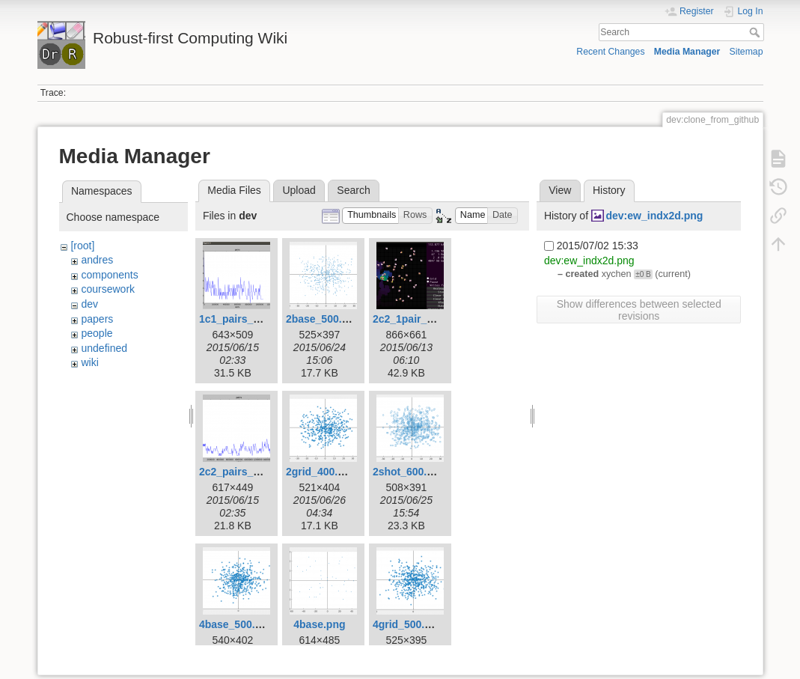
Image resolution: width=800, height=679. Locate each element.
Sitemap (746, 51)
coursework (108, 289)
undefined (104, 348)
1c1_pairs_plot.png (247, 319)
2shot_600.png (409, 472)
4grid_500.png (408, 624)
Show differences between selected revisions (639, 310)
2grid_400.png (321, 472)
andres (97, 260)
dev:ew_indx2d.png (654, 216)
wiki (89, 362)
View (560, 190)
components (109, 275)
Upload (298, 190)
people (96, 333)
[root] (82, 246)
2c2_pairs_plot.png (247, 472)
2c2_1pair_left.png (419, 319)
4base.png (319, 624)
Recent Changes (610, 51)
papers (97, 319)
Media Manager (687, 51)
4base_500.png (236, 624)
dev (89, 304)
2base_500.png (323, 319)
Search (756, 32)
